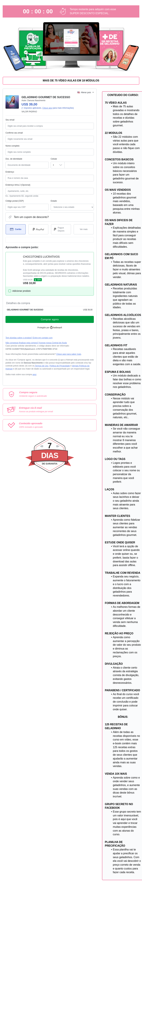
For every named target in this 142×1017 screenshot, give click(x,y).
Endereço (10, 172)
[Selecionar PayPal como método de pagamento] (38, 229)
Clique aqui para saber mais (68, 354)
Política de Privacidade (60, 366)
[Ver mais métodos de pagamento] (84, 229)
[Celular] (79, 165)
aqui (34, 374)
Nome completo (13, 146)
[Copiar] (31, 349)
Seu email (10, 120)
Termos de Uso (41, 366)
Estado (54, 201)
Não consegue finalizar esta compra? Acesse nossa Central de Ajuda (36, 343)
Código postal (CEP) (15, 201)
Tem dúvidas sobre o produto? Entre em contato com (29, 338)
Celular (54, 159)
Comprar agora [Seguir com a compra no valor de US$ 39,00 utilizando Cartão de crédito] (50, 319)
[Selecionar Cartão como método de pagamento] (16, 229)
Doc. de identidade (14, 159)
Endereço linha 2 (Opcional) (18, 185)
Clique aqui (47, 108)
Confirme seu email (14, 133)
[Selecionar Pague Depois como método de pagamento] (61, 229)
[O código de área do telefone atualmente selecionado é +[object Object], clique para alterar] (57, 165)
